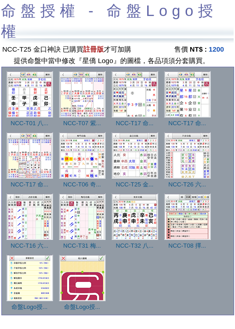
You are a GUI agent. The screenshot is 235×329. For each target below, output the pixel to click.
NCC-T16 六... (29, 242)
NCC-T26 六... (187, 181)
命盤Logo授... (29, 303)
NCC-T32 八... (135, 242)
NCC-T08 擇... (187, 242)
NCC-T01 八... (29, 120)
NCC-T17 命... (135, 120)
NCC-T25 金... (135, 181)
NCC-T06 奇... (82, 181)
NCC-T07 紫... (82, 120)
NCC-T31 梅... (82, 242)
